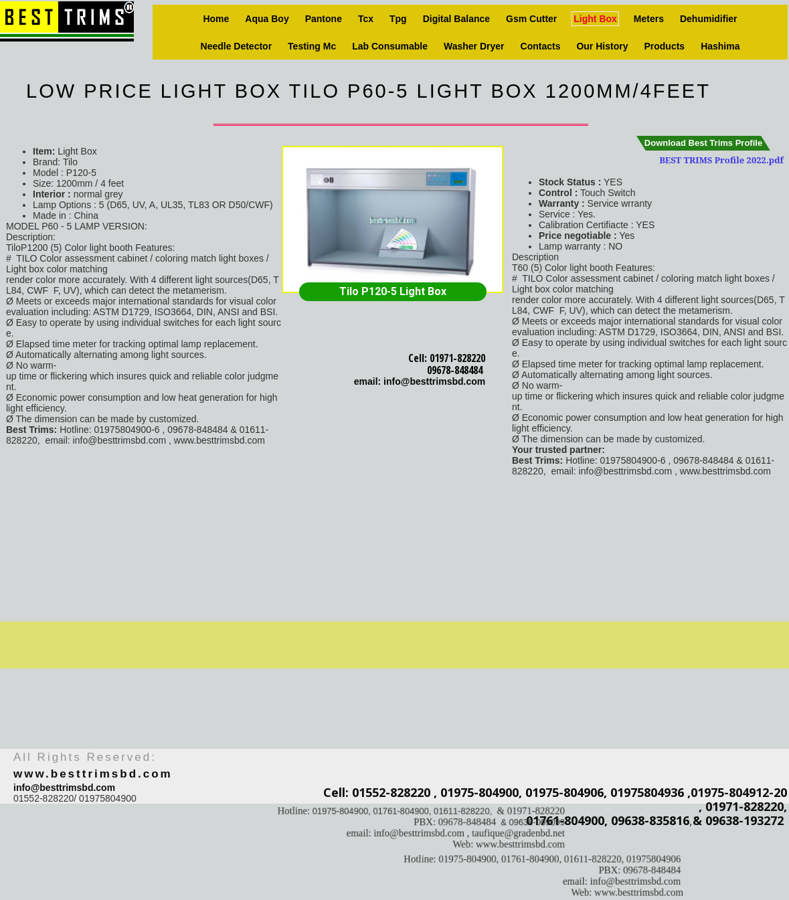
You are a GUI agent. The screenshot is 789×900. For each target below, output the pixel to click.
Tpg (398, 18)
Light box (595, 18)
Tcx (365, 18)
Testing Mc (312, 46)
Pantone (323, 18)
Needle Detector (236, 46)
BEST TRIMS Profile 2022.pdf (721, 160)
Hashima (720, 46)
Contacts (541, 46)
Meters (649, 18)
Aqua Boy (266, 18)
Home (216, 18)
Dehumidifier (708, 18)
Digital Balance (456, 18)
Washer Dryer (474, 46)
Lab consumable (390, 46)
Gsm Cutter (531, 18)
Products (664, 46)
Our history (602, 46)
